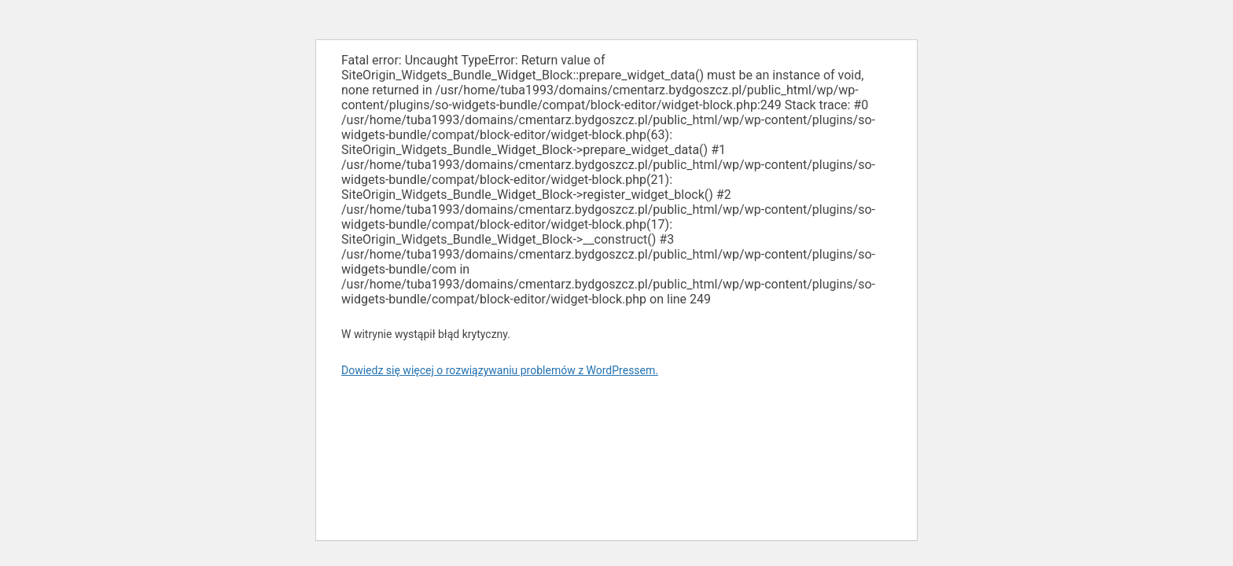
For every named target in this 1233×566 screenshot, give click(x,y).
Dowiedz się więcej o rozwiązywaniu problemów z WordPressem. (499, 370)
